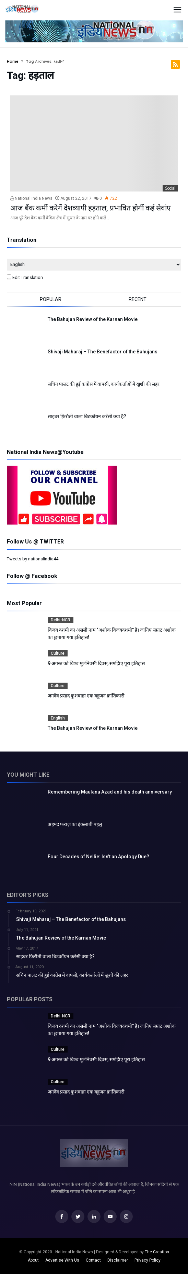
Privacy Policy (147, 1260)
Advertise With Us (62, 1260)
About (33, 1260)
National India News (31, 198)
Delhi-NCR (60, 620)
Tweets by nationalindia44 (32, 558)
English (58, 718)
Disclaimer (117, 1260)
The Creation (157, 1252)
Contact (93, 1260)
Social (170, 188)
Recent (137, 299)
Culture (57, 653)
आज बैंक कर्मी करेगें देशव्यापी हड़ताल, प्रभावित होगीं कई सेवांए (90, 208)
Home (13, 61)
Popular (50, 299)
